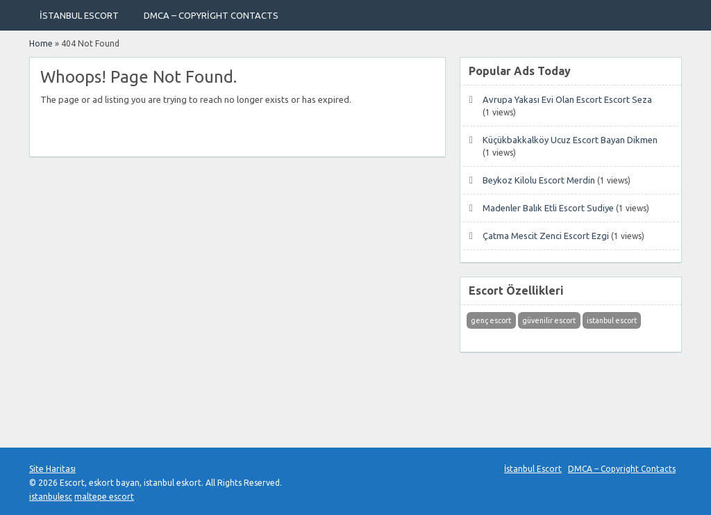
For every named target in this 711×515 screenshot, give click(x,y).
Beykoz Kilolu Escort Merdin (539, 180)
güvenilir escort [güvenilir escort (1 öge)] (549, 320)
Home (41, 43)
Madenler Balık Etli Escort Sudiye (548, 208)
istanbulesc (50, 496)
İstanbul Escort (79, 15)
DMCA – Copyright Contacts (211, 15)
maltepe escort (104, 496)
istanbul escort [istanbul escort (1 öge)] (612, 320)
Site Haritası (52, 468)
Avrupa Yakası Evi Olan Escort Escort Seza (567, 99)
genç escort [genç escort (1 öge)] (491, 320)
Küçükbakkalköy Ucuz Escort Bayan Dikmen (570, 140)
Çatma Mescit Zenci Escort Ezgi (546, 235)
